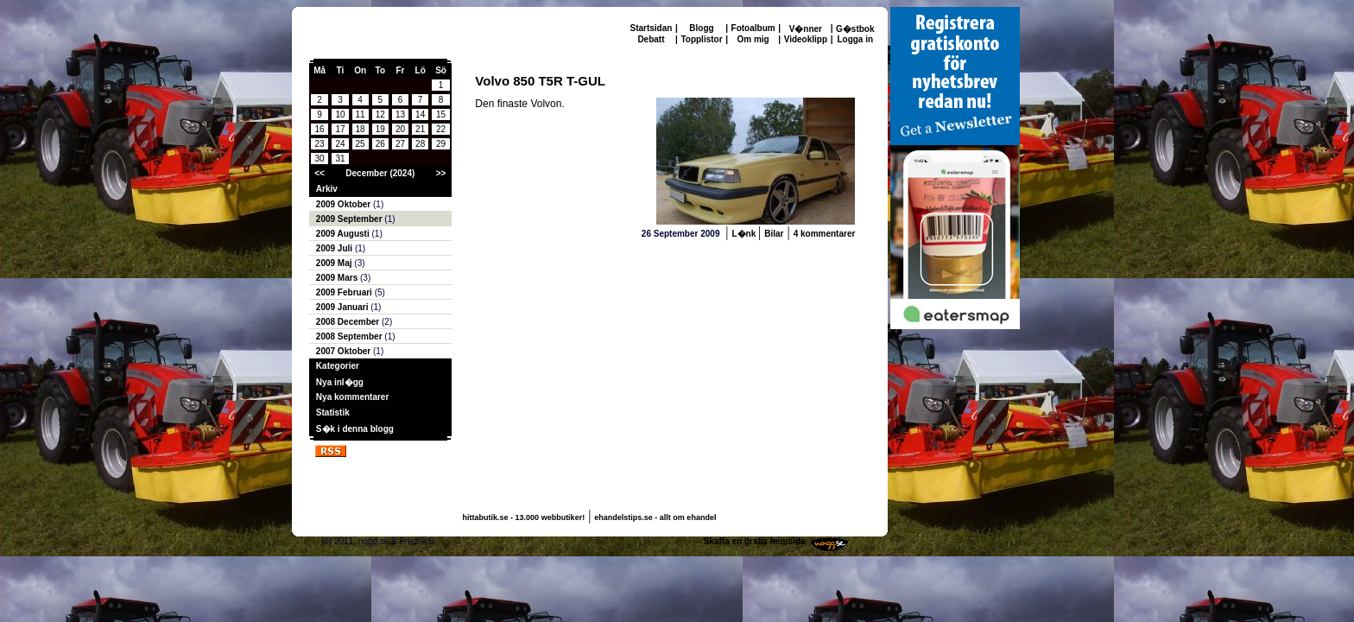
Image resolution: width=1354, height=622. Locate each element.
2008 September (350, 336)
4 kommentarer (825, 233)
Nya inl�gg (340, 382)
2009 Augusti (344, 233)
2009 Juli (335, 248)
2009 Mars (338, 277)
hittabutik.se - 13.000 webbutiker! (524, 517)
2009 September (350, 219)
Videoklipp (805, 39)
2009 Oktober (344, 204)
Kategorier (337, 366)
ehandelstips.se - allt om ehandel (655, 517)
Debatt (650, 39)
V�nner (805, 29)
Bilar (773, 233)
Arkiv (327, 189)
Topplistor (701, 39)
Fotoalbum (753, 28)
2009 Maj (335, 263)
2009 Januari (343, 307)
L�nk (744, 233)
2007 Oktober (344, 351)
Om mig (753, 39)
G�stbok (855, 29)
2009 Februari (345, 292)
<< (319, 173)
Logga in (855, 39)
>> (441, 173)
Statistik (333, 412)
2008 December (349, 322)
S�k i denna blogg (355, 429)
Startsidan (651, 28)
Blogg (701, 28)
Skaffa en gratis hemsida (755, 541)
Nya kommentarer (352, 397)
